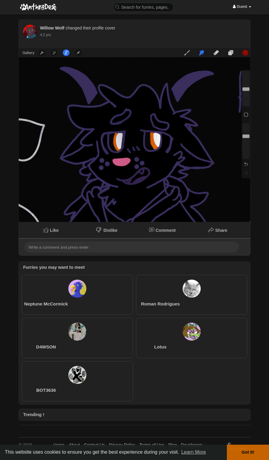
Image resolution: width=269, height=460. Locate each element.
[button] (143, 7)
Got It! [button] (248, 452)
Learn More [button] (193, 452)
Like (51, 230)
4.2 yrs (45, 35)
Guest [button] (242, 6)
